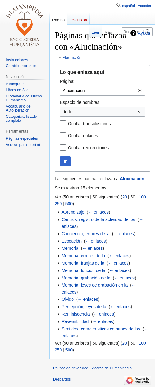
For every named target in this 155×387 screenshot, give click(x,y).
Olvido (67, 299)
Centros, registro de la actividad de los (98, 219)
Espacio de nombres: (80, 102)
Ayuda (144, 33)
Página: (67, 81)
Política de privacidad (70, 368)
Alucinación (72, 57)
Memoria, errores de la (83, 255)
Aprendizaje (72, 212)
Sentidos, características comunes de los (100, 328)
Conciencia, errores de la (85, 233)
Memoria (69, 248)
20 (124, 196)
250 (58, 203)
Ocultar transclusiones (89, 123)
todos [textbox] (69, 111)
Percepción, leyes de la (83, 306)
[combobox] (102, 91)
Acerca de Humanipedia (112, 368)
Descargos (62, 379)
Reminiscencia (75, 314)
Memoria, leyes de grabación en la (94, 285)
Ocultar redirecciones (88, 147)
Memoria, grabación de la (85, 277)
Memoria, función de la (83, 270)
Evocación (71, 241)
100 (142, 196)
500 (69, 203)
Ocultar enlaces (83, 135)
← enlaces (98, 212)
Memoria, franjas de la (82, 263)
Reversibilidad (75, 321)
